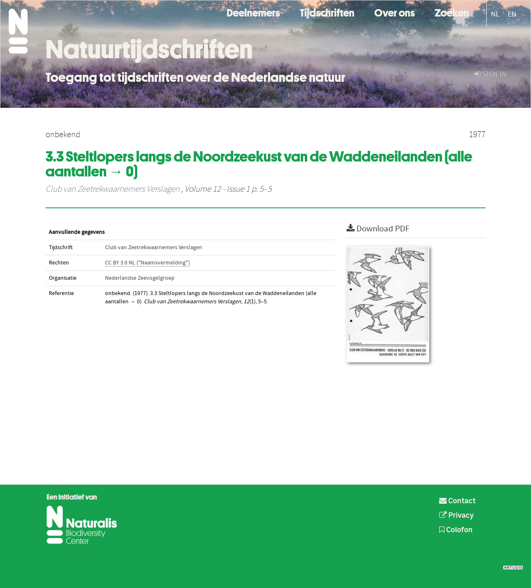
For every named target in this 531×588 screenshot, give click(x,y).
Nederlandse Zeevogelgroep (140, 278)
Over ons (394, 12)
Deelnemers (253, 12)
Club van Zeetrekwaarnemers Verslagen (112, 189)
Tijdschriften (327, 12)
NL (495, 14)
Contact (457, 501)
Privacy (456, 515)
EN (512, 14)
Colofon (456, 530)
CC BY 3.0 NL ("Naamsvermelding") (147, 262)
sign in (490, 74)
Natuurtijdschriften (149, 49)
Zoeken (452, 12)
